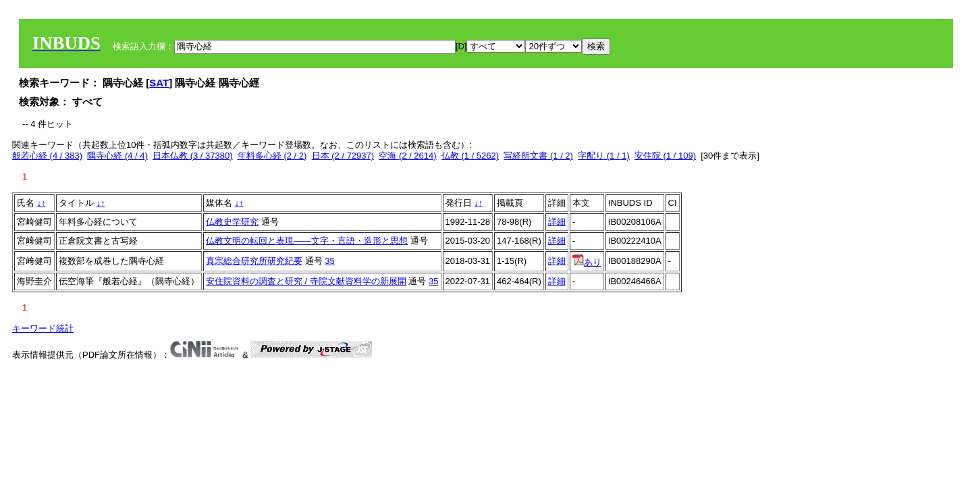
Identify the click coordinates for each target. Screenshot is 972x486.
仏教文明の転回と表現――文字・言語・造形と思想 (307, 241)
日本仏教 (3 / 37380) (193, 156)
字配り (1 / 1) (604, 156)
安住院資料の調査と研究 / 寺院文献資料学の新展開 (306, 281)
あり (586, 262)
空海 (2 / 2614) (407, 156)
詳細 (557, 222)
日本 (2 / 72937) (343, 156)
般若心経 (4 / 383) (47, 156)
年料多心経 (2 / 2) (272, 156)
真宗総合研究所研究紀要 (254, 261)
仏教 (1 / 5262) (470, 156)
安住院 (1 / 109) (665, 156)
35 (329, 261)
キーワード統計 (43, 328)
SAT (159, 82)
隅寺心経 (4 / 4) (117, 156)
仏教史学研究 (232, 222)
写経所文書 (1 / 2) (538, 156)
